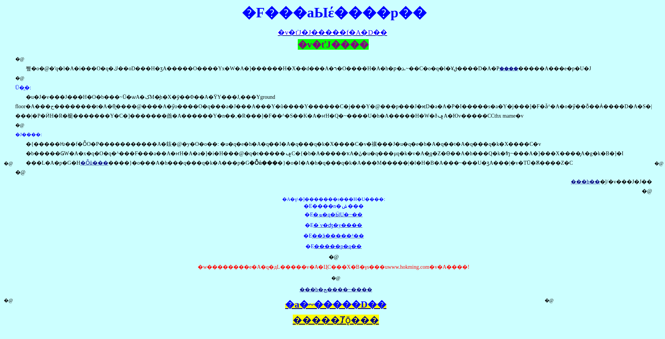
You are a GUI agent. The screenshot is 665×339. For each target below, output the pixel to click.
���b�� (585, 182)
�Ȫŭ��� (94, 163)
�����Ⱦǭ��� (336, 320)
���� (508, 68)
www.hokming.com (408, 267)
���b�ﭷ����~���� (336, 290)
